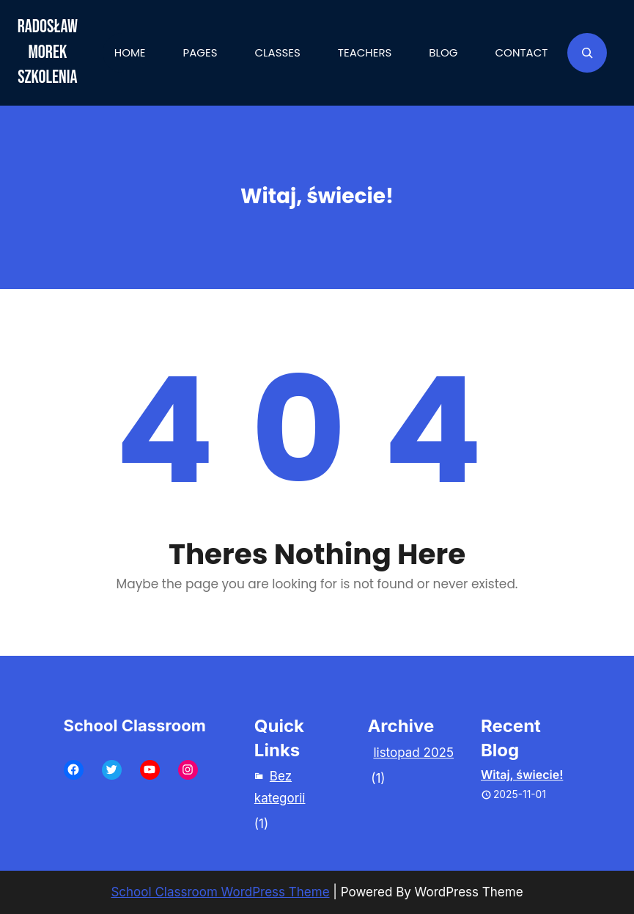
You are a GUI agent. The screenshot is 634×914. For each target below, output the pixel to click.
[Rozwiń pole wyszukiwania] (587, 53)
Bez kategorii (280, 787)
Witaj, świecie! (522, 774)
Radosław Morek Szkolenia (48, 52)
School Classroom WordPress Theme (220, 892)
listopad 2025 (413, 752)
